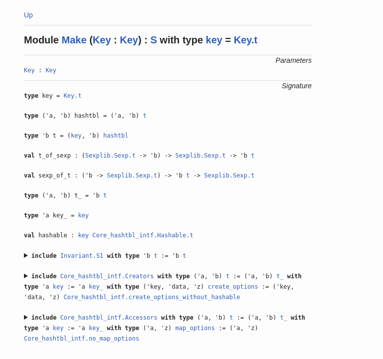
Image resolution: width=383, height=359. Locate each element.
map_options (195, 328)
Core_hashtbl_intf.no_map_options (81, 338)
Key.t (245, 39)
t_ (279, 276)
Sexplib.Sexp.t (110, 155)
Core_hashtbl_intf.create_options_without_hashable (151, 297)
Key (102, 39)
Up (28, 15)
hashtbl (116, 135)
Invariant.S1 (82, 255)
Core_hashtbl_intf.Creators (107, 276)
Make (74, 39)
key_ (96, 286)
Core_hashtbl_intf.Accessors (109, 317)
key (214, 39)
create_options (233, 286)
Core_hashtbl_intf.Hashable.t (142, 235)
